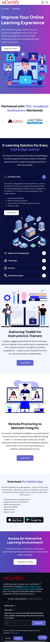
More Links (8, 610)
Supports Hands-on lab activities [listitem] (14, 502)
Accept (18, 638)
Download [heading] (25, 481)
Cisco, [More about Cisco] (38, 586)
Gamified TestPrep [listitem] (9, 507)
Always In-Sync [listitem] (8, 512)
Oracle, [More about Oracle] (33, 586)
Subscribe (38, 623)
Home (5, 8)
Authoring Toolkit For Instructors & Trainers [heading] (25, 334)
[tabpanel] (25, 211)
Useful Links (9, 606)
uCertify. (23, 599)
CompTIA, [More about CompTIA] (7, 589)
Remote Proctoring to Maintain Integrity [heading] (25, 426)
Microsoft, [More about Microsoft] (25, 586)
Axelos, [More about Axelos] (32, 589)
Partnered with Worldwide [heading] (25, 108)
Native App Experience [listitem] (10, 504)
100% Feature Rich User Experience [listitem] (15, 499)
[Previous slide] (3, 121)
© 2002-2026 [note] (25, 599)
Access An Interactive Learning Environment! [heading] (25, 540)
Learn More (13, 213)
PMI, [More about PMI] (16, 589)
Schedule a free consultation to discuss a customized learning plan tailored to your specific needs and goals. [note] (25, 551)
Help (42, 637)
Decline (7, 638)
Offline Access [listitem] (7, 509)
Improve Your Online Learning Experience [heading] (22, 20)
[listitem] (19, 8)
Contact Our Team (25, 562)
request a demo (10, 49)
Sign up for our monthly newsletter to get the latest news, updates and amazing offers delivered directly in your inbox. (24, 615)
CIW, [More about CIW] (13, 589)
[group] (15, 121)
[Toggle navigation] (46, 2)
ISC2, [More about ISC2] (21, 589)
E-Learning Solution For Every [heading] (25, 147)
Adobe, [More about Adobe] (26, 589)
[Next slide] (47, 121)
